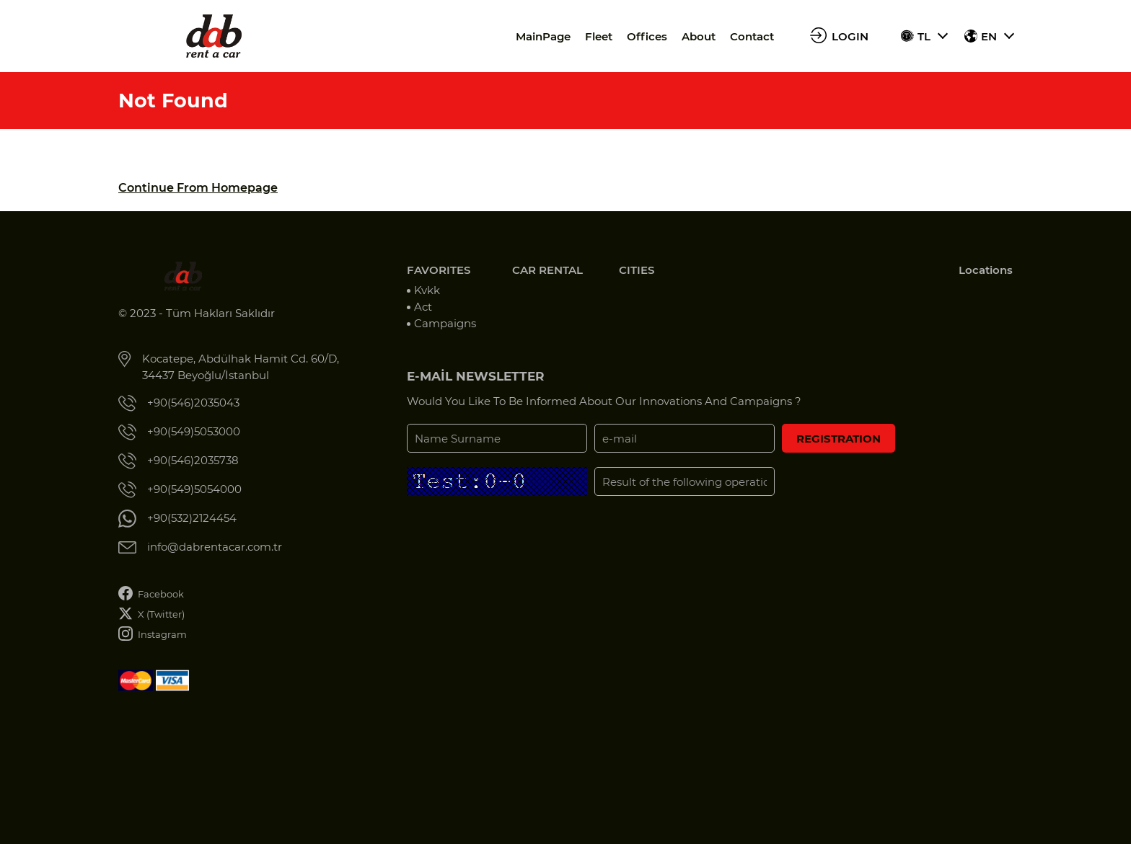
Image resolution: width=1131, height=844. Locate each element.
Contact (752, 36)
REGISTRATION (838, 438)
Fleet (598, 36)
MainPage (543, 36)
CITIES (636, 270)
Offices (647, 36)
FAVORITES (438, 270)
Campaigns (445, 323)
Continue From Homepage (198, 188)
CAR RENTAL (547, 270)
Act (423, 307)
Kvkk (427, 290)
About (699, 36)
